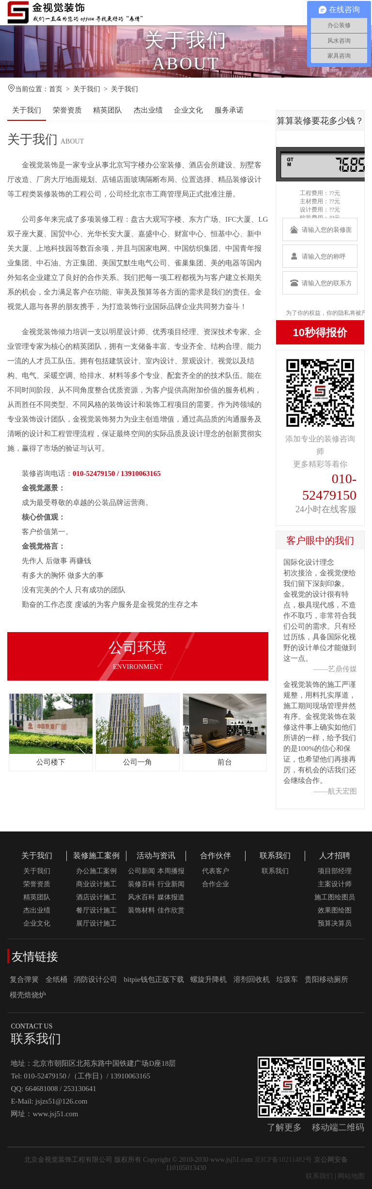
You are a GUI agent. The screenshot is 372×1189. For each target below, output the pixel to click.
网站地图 (351, 1176)
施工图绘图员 (334, 897)
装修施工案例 (96, 855)
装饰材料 (141, 910)
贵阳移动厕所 (326, 979)
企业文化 (188, 110)
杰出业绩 (148, 110)
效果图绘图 (335, 910)
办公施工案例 (96, 871)
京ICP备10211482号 (283, 1159)
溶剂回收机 (251, 979)
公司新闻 (141, 871)
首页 (55, 89)
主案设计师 (335, 884)
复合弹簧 (24, 979)
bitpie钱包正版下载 (154, 979)
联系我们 (275, 855)
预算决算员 (335, 923)
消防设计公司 (95, 979)
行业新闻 (171, 884)
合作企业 (215, 884)
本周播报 (171, 871)
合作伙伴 (215, 855)
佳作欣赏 (171, 910)
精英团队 (107, 110)
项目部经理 (335, 871)
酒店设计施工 (96, 897)
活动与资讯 (156, 855)
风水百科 (141, 897)
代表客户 (215, 871)
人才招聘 (334, 855)
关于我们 (86, 89)
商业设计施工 (96, 884)
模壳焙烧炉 (28, 995)
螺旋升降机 (208, 979)
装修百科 (141, 884)
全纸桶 (56, 979)
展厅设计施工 (96, 923)
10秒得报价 (320, 332)
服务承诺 (229, 110)
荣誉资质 (67, 110)
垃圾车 (287, 979)
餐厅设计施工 (96, 910)
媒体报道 (171, 897)
